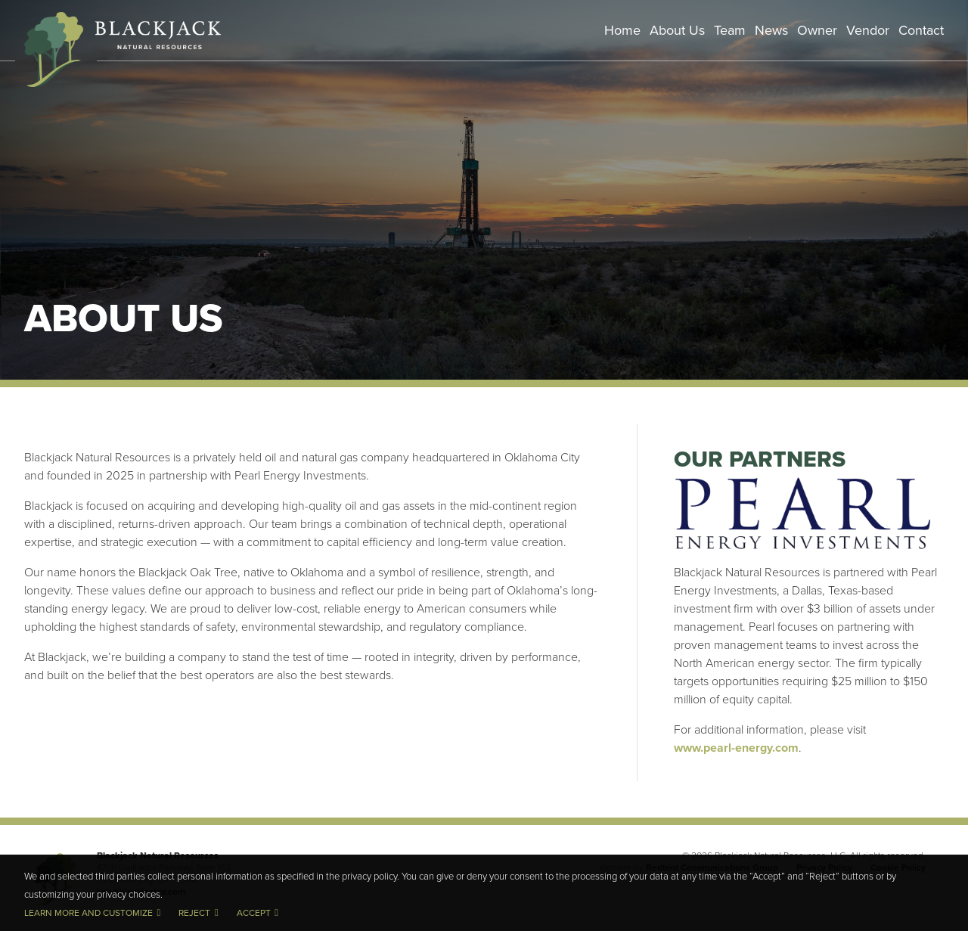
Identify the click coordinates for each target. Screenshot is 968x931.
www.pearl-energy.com (736, 747)
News (771, 29)
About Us (677, 29)
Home (622, 29)
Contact (921, 29)
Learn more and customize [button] (88, 913)
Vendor (867, 29)
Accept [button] (254, 913)
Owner (817, 29)
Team (730, 29)
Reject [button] (194, 913)
